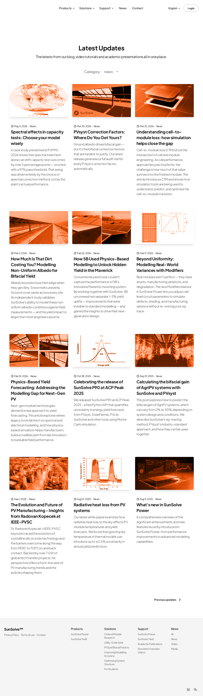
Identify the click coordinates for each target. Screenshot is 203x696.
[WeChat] (195, 686)
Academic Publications (150, 641)
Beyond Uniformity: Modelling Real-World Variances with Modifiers (160, 263)
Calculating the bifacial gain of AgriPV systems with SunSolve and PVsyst (163, 386)
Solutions (87, 8)
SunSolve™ (13, 626)
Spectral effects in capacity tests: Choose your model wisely (38, 137)
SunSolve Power (79, 631)
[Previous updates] (168, 597)
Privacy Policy (11, 632)
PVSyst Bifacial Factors (116, 644)
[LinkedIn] (188, 686)
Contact (137, 8)
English (174, 8)
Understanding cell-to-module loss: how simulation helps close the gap (164, 137)
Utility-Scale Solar (113, 639)
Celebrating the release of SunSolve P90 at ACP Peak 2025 (100, 386)
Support (106, 8)
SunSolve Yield (79, 636)
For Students (111, 666)
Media (174, 646)
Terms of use (28, 632)
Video (174, 641)
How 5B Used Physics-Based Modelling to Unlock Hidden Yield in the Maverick (101, 263)
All (172, 631)
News (123, 8)
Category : (92, 71)
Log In (191, 8)
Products (67, 8)
